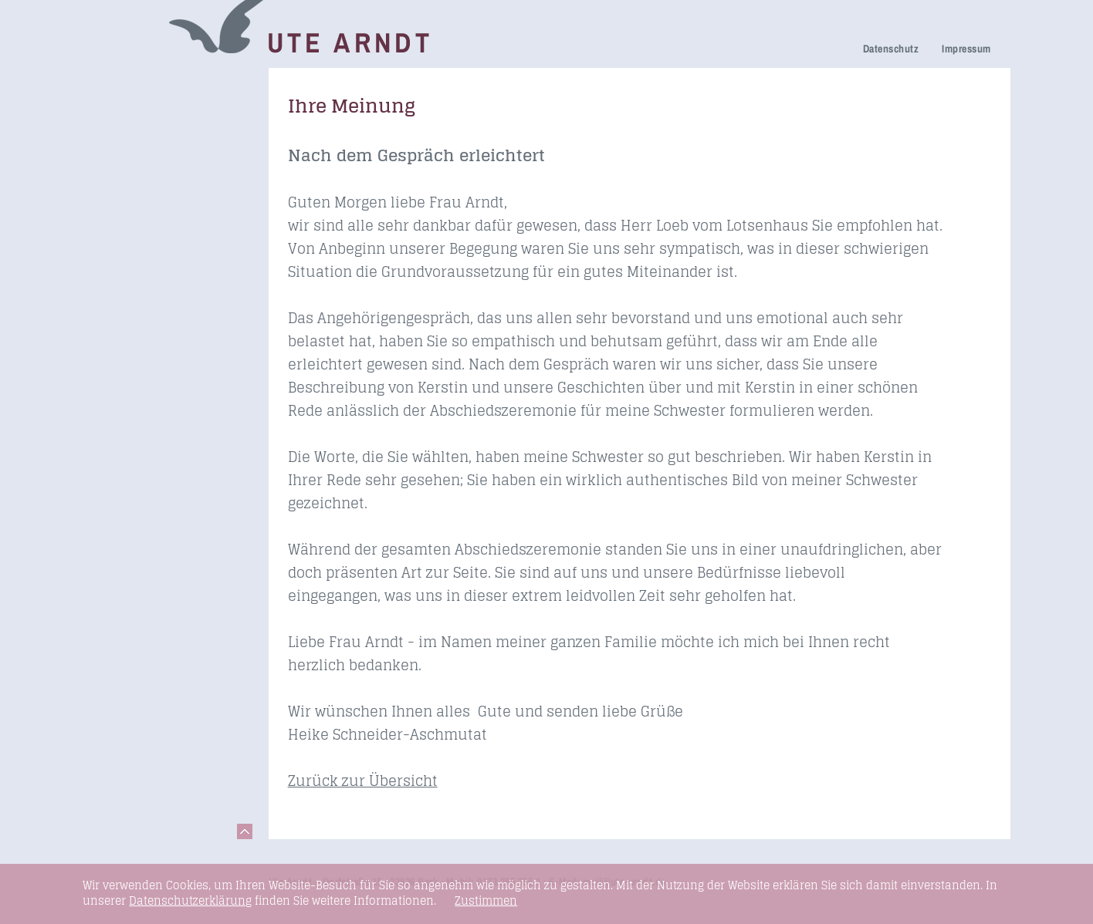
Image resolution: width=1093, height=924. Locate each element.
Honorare (121, 258)
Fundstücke (128, 324)
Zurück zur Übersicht (363, 780)
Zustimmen (486, 901)
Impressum (966, 49)
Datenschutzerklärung (190, 900)
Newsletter (125, 236)
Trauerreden (129, 83)
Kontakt (117, 367)
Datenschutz (891, 49)
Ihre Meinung (132, 193)
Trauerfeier (126, 148)
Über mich (124, 214)
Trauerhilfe (125, 127)
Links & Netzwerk (144, 346)
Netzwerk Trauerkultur (158, 105)
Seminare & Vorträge (154, 302)
